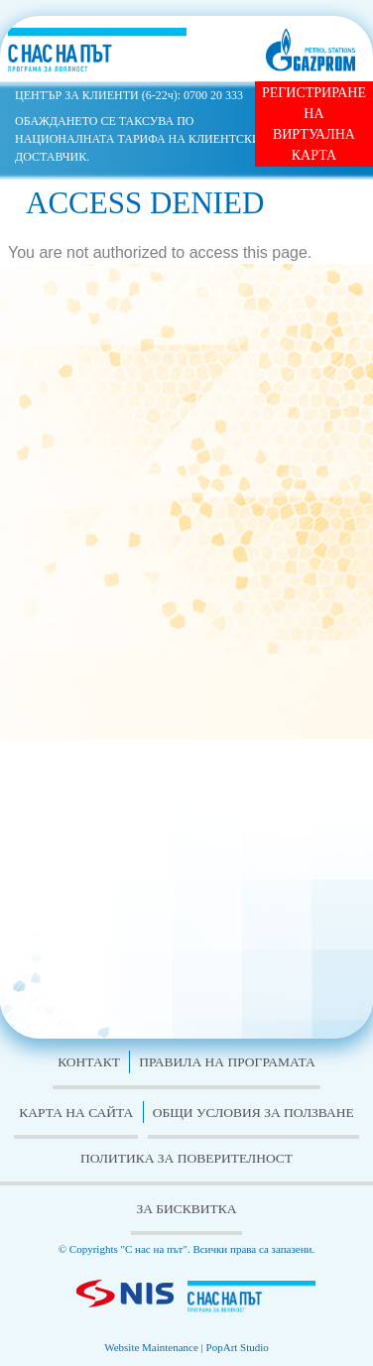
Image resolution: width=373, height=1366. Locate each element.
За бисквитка (186, 1208)
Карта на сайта (76, 1112)
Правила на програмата (227, 1062)
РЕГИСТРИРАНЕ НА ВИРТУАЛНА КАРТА (314, 124)
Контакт (89, 1062)
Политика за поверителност (186, 1158)
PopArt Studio (237, 1347)
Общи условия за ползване (253, 1112)
